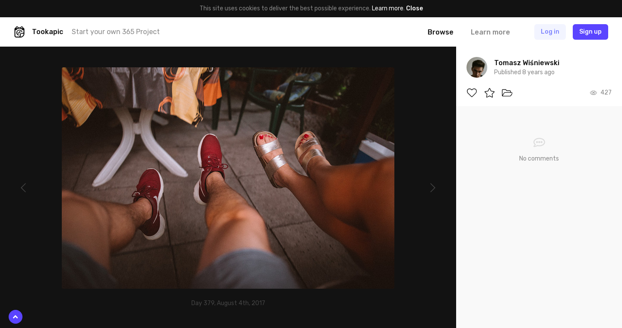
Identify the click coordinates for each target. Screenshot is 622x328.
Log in (550, 31)
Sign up (590, 31)
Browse (441, 32)
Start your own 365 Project (116, 32)
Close (414, 8)
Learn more (387, 8)
